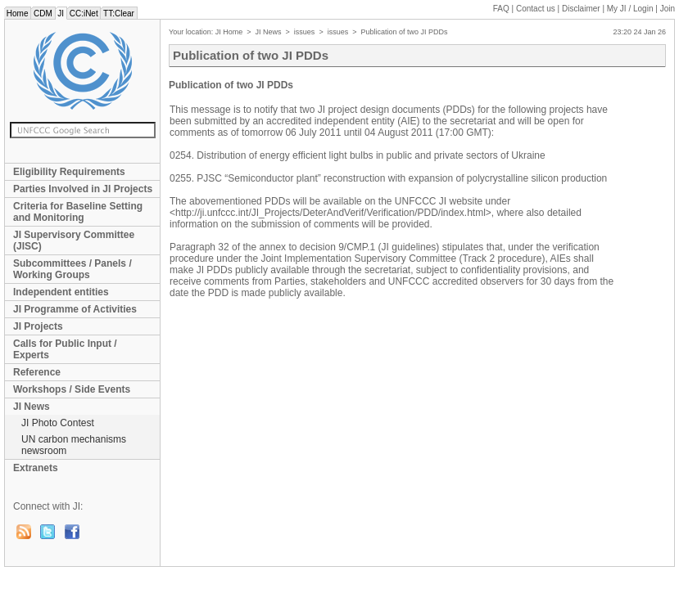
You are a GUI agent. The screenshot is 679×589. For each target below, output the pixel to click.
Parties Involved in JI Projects (82, 189)
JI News (31, 406)
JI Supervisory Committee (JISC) (73, 240)
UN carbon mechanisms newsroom (73, 445)
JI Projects (38, 326)
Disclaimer (581, 8)
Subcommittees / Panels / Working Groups (72, 269)
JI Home (229, 32)
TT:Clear (118, 13)
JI (61, 13)
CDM (42, 13)
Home (17, 13)
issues (304, 32)
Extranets (35, 468)
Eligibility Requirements (69, 172)
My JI (630, 8)
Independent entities (61, 292)
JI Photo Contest (57, 423)
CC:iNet (84, 13)
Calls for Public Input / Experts (65, 349)
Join (667, 8)
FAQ (501, 8)
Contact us (535, 8)
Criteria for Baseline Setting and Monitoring (78, 211)
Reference (37, 372)
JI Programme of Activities (75, 309)
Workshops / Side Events (71, 389)
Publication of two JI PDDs (403, 32)
